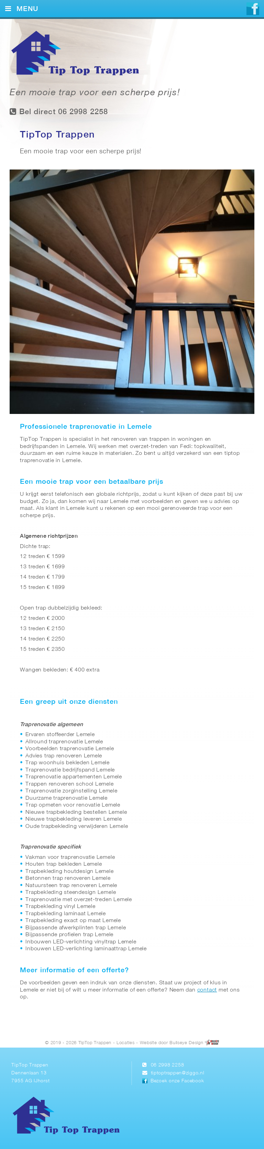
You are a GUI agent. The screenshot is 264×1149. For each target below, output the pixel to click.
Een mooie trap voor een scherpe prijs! (95, 93)
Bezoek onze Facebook (177, 1081)
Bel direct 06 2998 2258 (59, 112)
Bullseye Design (186, 1043)
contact (207, 990)
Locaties (125, 1043)
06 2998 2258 (167, 1065)
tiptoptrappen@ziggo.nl (178, 1073)
